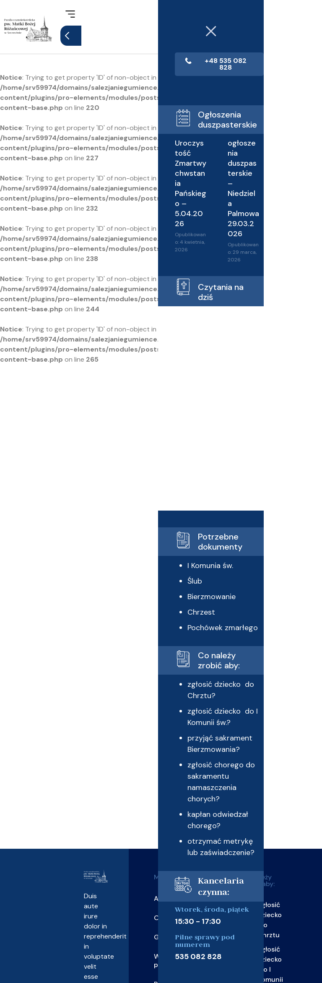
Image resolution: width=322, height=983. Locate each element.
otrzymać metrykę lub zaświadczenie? (201, 892)
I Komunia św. (197, 584)
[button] (70, 14)
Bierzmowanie (198, 615)
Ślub (181, 599)
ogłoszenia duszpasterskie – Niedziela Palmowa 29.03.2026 (223, 194)
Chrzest (188, 631)
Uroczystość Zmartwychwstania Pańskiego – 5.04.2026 (175, 184)
